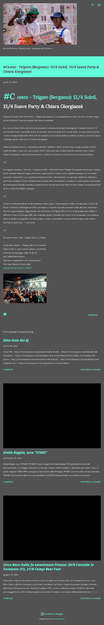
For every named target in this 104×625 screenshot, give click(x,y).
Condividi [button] (93, 315)
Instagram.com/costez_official (17, 268)
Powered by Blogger (52, 614)
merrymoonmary (59, 619)
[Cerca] (92, 4)
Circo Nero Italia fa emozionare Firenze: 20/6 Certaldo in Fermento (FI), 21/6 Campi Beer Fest (48, 566)
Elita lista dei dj (16, 340)
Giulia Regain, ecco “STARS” (25, 452)
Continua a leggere (90, 369)
